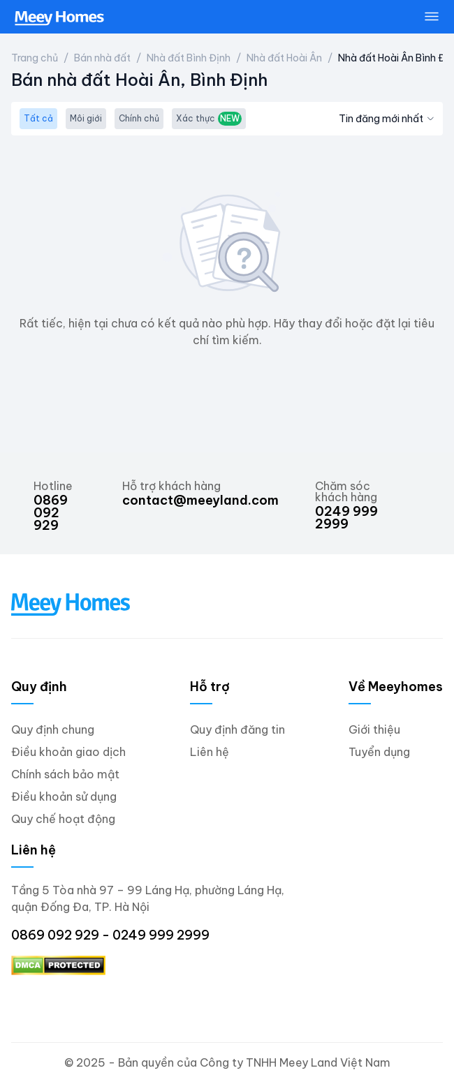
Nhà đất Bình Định (188, 58)
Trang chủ (34, 58)
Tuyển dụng (379, 752)
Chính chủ (139, 118)
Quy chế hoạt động (63, 819)
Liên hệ (209, 752)
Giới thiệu (374, 729)
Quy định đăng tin (237, 729)
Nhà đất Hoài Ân (284, 58)
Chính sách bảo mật (65, 774)
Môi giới (86, 118)
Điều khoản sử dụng (64, 796)
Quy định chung (52, 729)
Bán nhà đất (102, 58)
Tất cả (38, 118)
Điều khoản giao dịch (68, 752)
